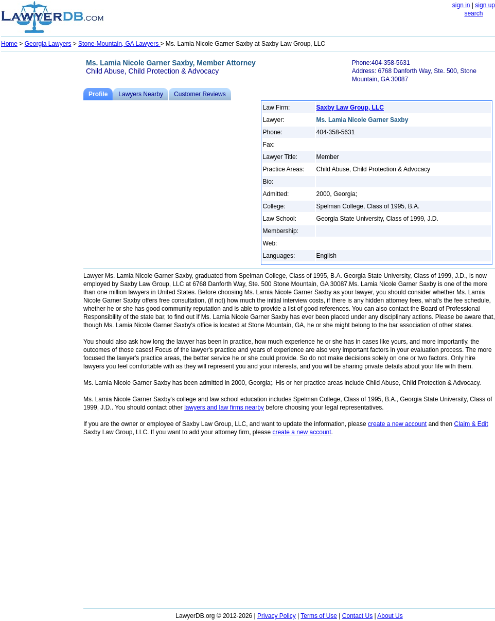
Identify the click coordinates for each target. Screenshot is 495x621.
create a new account (397, 424)
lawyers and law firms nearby (224, 407)
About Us (389, 615)
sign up (485, 5)
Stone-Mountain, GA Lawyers (119, 43)
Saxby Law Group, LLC (350, 107)
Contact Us (357, 615)
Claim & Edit (471, 424)
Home (9, 43)
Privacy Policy (276, 615)
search (473, 13)
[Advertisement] (42, 209)
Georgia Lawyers (48, 43)
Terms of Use (318, 615)
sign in (461, 5)
